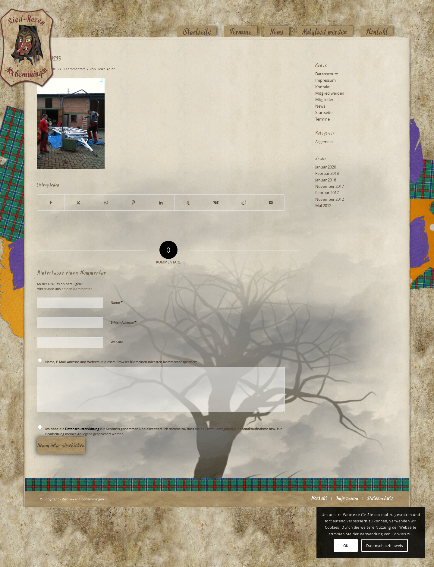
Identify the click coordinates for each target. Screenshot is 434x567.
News (320, 106)
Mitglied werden (329, 93)
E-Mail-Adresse (124, 322)
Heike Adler (106, 69)
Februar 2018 (327, 173)
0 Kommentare (74, 69)
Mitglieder (324, 99)
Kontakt (322, 87)
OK (345, 545)
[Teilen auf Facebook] (50, 202)
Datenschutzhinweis (384, 545)
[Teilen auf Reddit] (243, 202)
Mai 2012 (323, 205)
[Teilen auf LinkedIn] (161, 202)
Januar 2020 (325, 167)
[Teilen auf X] (78, 202)
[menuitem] (196, 20)
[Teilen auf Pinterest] (133, 202)
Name (117, 302)
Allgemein (324, 141)
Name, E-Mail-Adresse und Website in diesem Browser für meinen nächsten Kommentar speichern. (121, 362)
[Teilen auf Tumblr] (188, 202)
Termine (322, 119)
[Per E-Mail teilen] (271, 202)
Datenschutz (326, 74)
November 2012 (329, 199)
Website (117, 342)
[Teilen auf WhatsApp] (105, 202)
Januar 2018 (325, 180)
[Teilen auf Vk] (215, 202)
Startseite (323, 112)
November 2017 (329, 186)
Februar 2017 (327, 192)
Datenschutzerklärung (82, 429)
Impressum (325, 80)
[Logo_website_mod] (31, 19)
